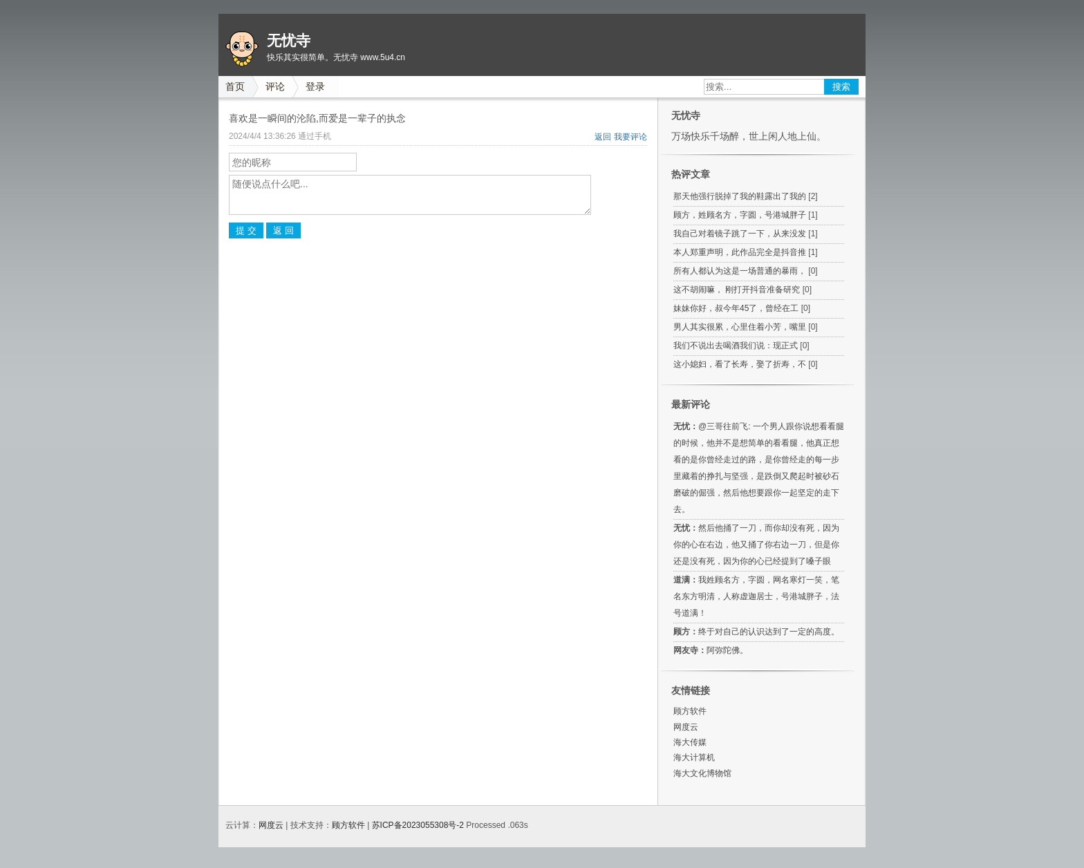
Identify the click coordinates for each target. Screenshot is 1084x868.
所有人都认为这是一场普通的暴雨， (739, 271)
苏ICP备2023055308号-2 (418, 825)
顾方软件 (690, 711)
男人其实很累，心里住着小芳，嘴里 (739, 327)
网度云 (685, 727)
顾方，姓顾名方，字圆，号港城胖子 (739, 215)
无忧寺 (288, 40)
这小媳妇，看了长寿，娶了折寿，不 (739, 364)
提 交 (246, 230)
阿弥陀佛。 (727, 650)
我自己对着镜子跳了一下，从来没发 (739, 233)
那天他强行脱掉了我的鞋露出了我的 (739, 196)
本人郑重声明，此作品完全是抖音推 (739, 252)
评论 (275, 86)
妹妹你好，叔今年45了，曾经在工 (735, 308)
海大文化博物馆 (702, 773)
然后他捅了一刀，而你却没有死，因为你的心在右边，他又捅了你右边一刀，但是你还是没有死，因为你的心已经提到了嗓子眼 (756, 544)
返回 (603, 137)
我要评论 (630, 137)
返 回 (283, 230)
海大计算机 (694, 757)
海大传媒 (690, 742)
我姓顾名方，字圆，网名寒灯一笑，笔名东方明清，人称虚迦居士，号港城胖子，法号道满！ (756, 596)
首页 (235, 86)
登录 (315, 86)
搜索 (841, 87)
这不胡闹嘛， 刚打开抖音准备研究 (736, 289)
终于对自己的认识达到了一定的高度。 (768, 631)
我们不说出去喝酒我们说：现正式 (735, 345)
